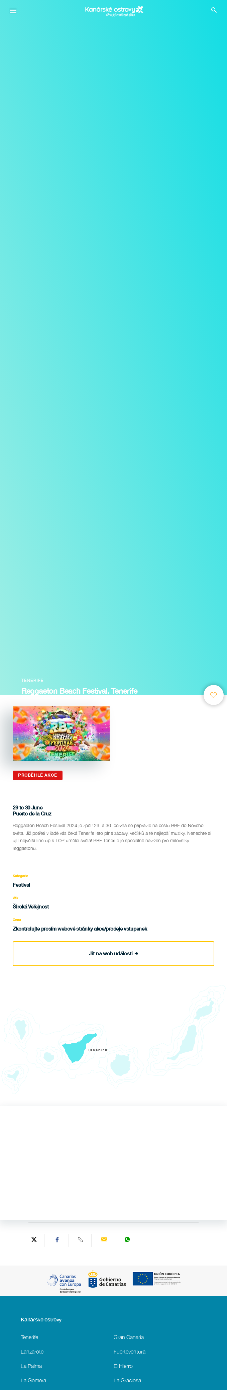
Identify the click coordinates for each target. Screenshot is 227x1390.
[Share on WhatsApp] (127, 1240)
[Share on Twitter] (34, 1240)
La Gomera (33, 1380)
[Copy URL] (81, 1240)
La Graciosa (127, 1380)
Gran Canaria (129, 1337)
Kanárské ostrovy (41, 1319)
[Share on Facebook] (57, 1240)
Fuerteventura (129, 1351)
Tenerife (29, 1337)
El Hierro (123, 1366)
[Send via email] (104, 1240)
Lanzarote (32, 1351)
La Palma (31, 1366)
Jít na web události (113, 953)
